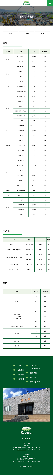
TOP (19, 366)
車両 (42, 34)
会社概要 (20, 371)
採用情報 (33, 374)
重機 (10, 34)
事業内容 (20, 375)
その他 (26, 34)
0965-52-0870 (21, 462)
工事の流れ (34, 366)
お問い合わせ (35, 383)
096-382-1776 (21, 450)
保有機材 (20, 380)
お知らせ (33, 378)
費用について (36, 370)
